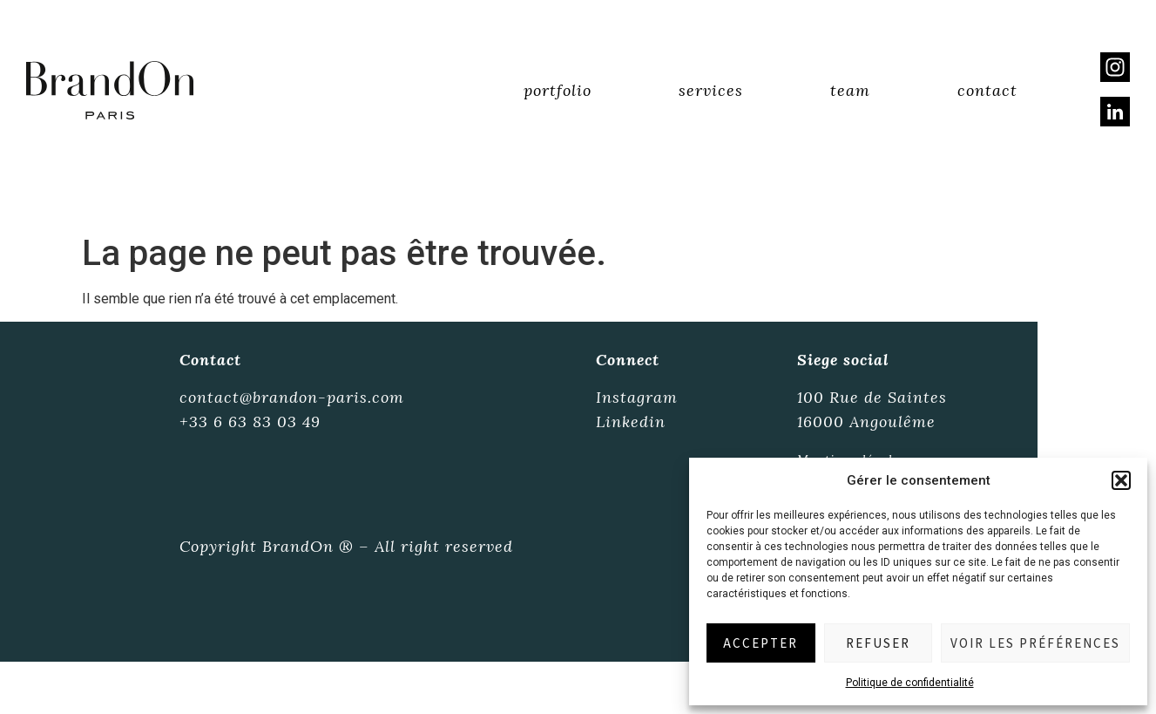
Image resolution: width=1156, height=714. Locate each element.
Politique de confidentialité (910, 683)
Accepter (760, 643)
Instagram (637, 397)
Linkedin (631, 421)
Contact (987, 90)
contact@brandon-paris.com (291, 397)
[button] (1121, 480)
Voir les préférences (1035, 643)
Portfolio (558, 90)
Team (850, 90)
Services (711, 90)
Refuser (878, 643)
